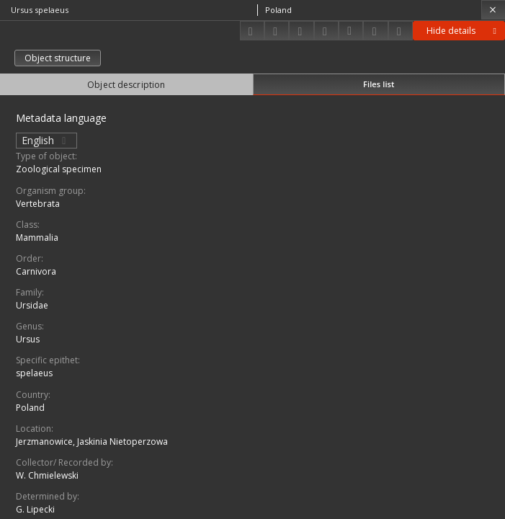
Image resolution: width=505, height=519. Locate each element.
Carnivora (36, 271)
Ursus (28, 339)
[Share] (276, 30)
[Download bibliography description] (351, 31)
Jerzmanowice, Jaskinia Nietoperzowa (92, 441)
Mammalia (37, 237)
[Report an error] (400, 30)
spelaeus (34, 373)
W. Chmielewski (47, 475)
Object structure (57, 58)
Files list (378, 84)
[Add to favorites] (301, 30)
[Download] (252, 30)
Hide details (463, 31)
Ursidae (32, 305)
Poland (30, 408)
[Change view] (326, 30)
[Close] (493, 9)
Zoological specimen (59, 169)
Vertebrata (38, 204)
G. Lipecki (35, 509)
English (46, 140)
